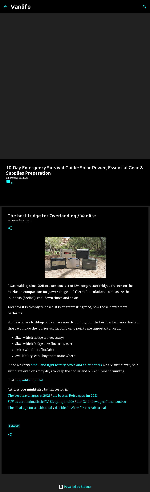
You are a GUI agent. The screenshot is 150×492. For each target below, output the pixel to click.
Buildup (14, 425)
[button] (10, 228)
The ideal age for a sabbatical (30, 408)
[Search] (144, 6)
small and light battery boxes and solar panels (66, 365)
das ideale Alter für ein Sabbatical (80, 408)
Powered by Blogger (75, 486)
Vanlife (21, 6)
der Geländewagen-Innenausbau (101, 402)
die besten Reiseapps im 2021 (75, 395)
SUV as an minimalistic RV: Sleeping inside (41, 402)
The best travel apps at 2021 (29, 395)
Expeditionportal (29, 380)
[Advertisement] (75, 130)
